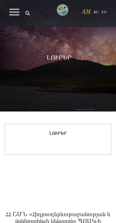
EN (104, 12)
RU (96, 12)
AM (86, 11)
